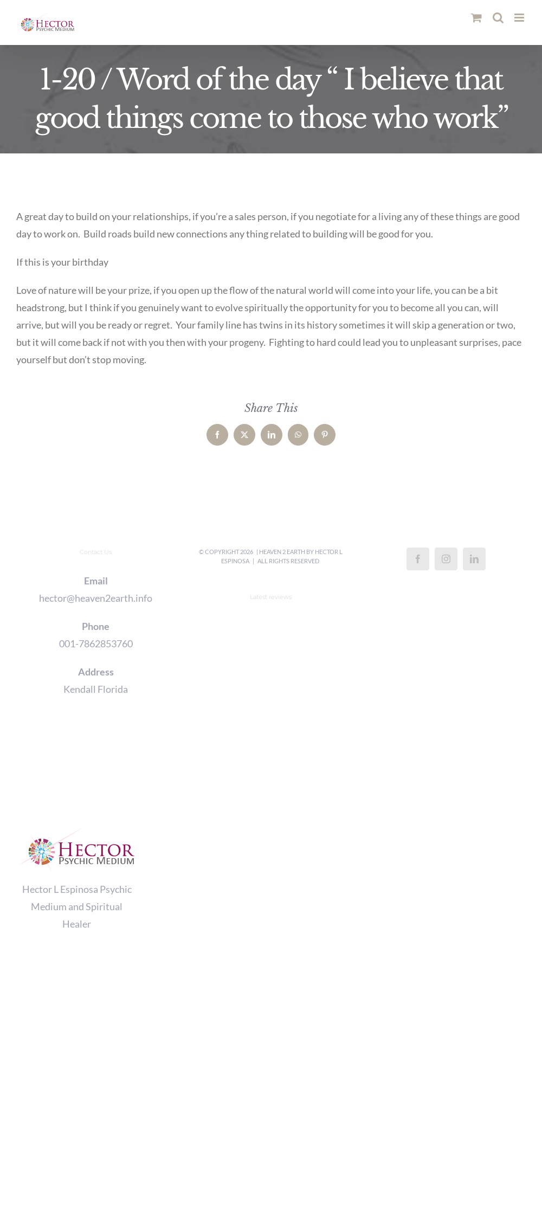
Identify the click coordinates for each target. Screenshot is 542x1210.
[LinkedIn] (474, 559)
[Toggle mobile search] (498, 17)
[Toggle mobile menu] (520, 17)
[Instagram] (446, 559)
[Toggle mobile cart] (476, 17)
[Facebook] (417, 559)
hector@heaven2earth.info (95, 598)
